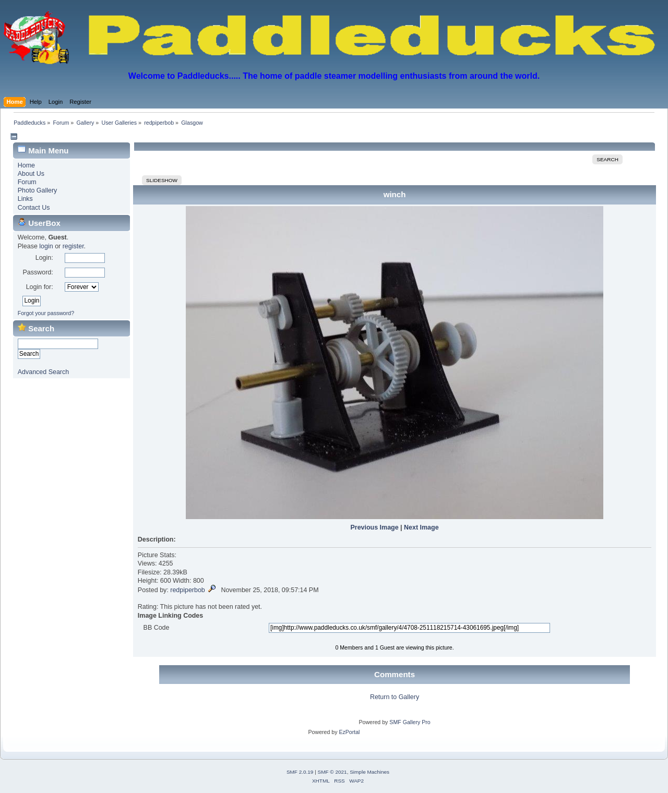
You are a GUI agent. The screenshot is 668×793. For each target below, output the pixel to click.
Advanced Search (43, 372)
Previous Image (374, 527)
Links (25, 198)
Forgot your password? (46, 313)
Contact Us (34, 207)
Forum (27, 182)
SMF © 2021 (332, 772)
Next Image (421, 527)
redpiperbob (187, 590)
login (46, 246)
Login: (44, 257)
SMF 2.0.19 (300, 772)
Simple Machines (369, 772)
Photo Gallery (37, 190)
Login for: (39, 287)
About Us (31, 173)
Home (26, 165)
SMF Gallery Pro (409, 722)
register (73, 246)
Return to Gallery (394, 697)
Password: (37, 272)
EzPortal (349, 732)
